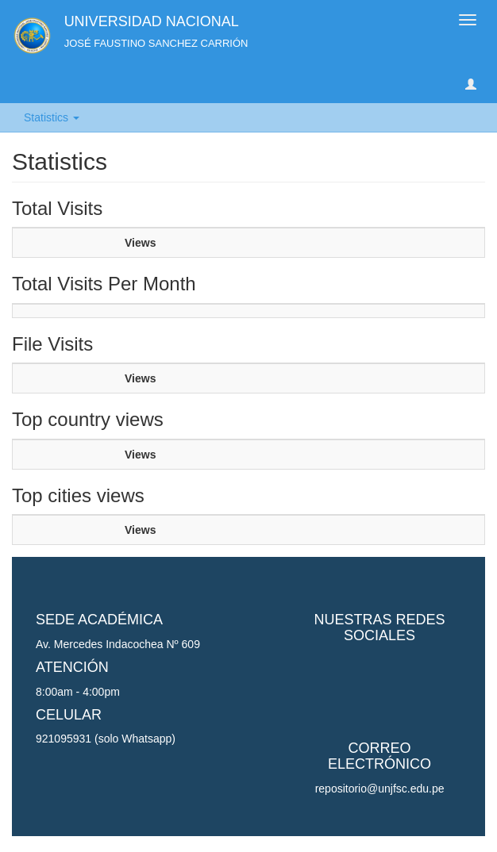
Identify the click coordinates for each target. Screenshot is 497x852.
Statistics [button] (51, 117)
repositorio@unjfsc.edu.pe (380, 788)
